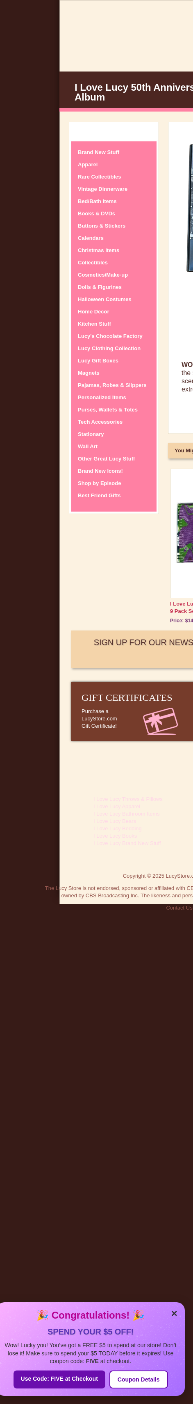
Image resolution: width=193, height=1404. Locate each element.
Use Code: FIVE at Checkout (59, 1378)
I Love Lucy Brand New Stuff (127, 843)
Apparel (88, 164)
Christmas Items (98, 250)
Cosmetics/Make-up (103, 275)
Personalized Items (102, 397)
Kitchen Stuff (94, 324)
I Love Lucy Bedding (117, 828)
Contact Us (179, 908)
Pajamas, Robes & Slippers (112, 385)
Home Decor (93, 312)
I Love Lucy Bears (114, 821)
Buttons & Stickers (101, 226)
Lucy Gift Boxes (98, 361)
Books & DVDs (96, 213)
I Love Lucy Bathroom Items (126, 814)
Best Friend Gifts (99, 495)
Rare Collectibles (99, 177)
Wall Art (88, 446)
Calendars (91, 238)
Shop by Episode (99, 483)
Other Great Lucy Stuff (106, 459)
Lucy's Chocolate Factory (110, 336)
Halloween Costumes (105, 299)
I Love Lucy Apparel (116, 806)
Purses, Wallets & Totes (108, 410)
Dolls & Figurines (100, 287)
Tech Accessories (100, 422)
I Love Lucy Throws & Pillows (128, 799)
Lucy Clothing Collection (109, 348)
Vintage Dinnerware (102, 189)
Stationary (91, 434)
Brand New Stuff (98, 152)
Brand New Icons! (100, 471)
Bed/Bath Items (97, 201)
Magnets (89, 373)
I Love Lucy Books (115, 836)
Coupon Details (139, 1379)
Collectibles (93, 262)
